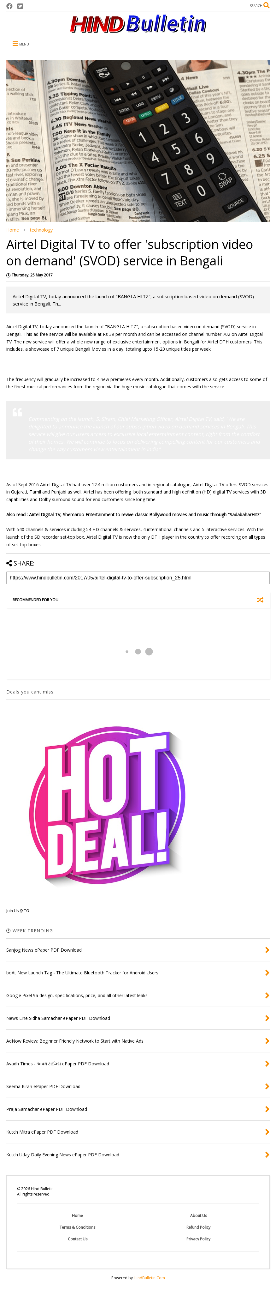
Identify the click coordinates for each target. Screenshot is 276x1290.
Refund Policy (198, 1227)
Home (12, 230)
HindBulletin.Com (149, 1278)
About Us (198, 1215)
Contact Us (77, 1239)
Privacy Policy (198, 1239)
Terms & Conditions (77, 1227)
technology (41, 230)
